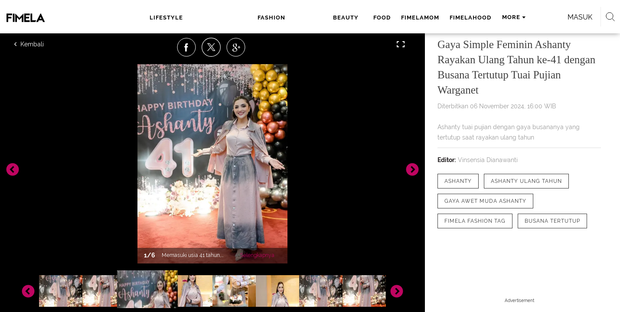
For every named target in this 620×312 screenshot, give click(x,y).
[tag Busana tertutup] (552, 221)
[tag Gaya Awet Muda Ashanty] (485, 201)
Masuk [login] (509, 17)
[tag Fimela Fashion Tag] (475, 221)
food (283, 17)
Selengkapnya (257, 255)
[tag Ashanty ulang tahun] (526, 181)
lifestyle (173, 17)
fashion (214, 17)
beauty (251, 17)
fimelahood (372, 17)
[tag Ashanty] (458, 181)
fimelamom (322, 17)
